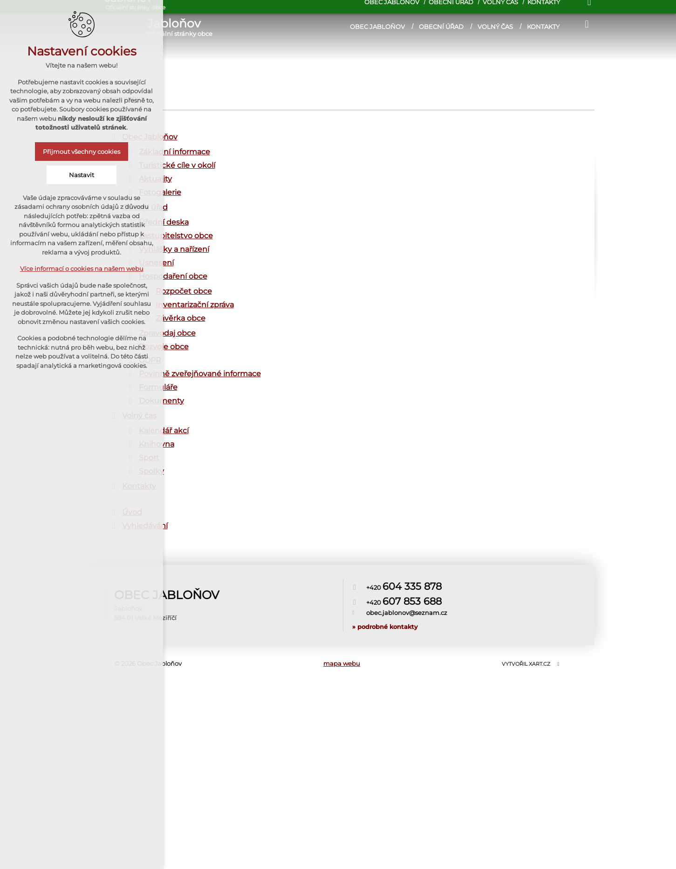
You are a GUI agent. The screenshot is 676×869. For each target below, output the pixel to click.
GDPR (150, 360)
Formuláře (158, 387)
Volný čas (495, 26)
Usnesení (156, 262)
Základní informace (174, 151)
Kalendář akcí (164, 430)
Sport (149, 457)
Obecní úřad (441, 26)
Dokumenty (161, 400)
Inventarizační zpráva (195, 304)
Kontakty (543, 26)
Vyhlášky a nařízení (174, 249)
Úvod (132, 512)
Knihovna (156, 444)
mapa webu (341, 663)
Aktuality (155, 178)
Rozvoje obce (164, 346)
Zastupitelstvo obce (176, 235)
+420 (404, 574)
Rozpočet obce (184, 291)
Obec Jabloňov (377, 26)
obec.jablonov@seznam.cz (406, 585)
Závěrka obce (180, 318)
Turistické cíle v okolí (177, 165)
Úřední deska (164, 222)
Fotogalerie (160, 192)
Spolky (151, 471)
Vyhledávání (145, 525)
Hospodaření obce (173, 276)
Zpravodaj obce (167, 333)
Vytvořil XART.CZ (526, 664)
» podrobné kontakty (385, 598)
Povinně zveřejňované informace (200, 373)
